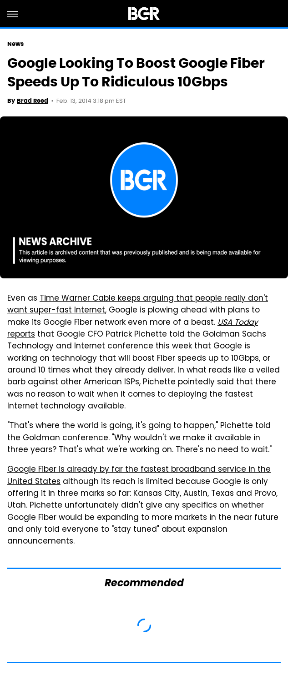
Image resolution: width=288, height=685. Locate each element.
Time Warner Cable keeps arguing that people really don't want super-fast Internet (137, 304)
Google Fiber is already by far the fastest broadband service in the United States (139, 475)
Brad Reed (32, 101)
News (15, 44)
